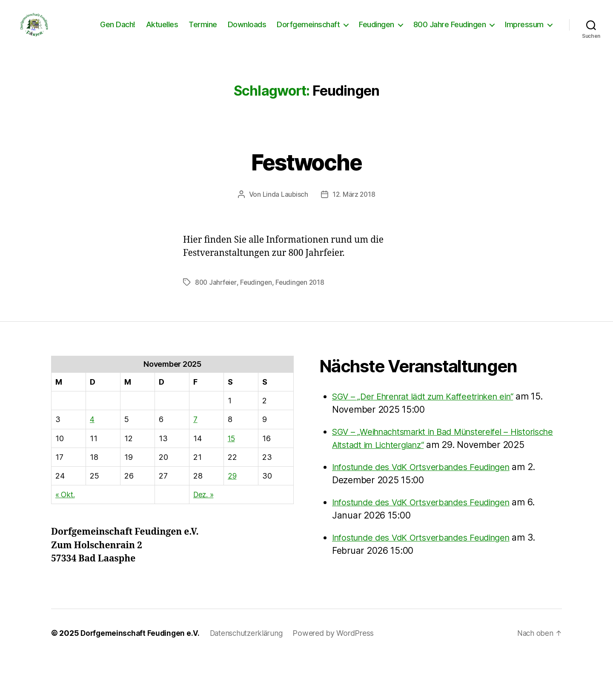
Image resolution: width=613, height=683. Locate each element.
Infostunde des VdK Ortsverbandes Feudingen (428, 492)
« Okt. (65, 506)
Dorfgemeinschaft (308, 30)
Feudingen (376, 30)
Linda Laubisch (285, 207)
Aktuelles (162, 30)
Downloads (247, 30)
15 (232, 450)
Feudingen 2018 (303, 294)
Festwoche (306, 173)
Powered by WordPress (340, 659)
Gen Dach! (117, 30)
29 (232, 488)
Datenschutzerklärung (251, 659)
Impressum (524, 30)
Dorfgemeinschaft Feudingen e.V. (141, 659)
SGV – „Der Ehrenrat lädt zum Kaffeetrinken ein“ (431, 408)
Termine (203, 30)
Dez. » (204, 506)
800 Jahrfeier (216, 294)
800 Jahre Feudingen (449, 30)
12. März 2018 (354, 207)
